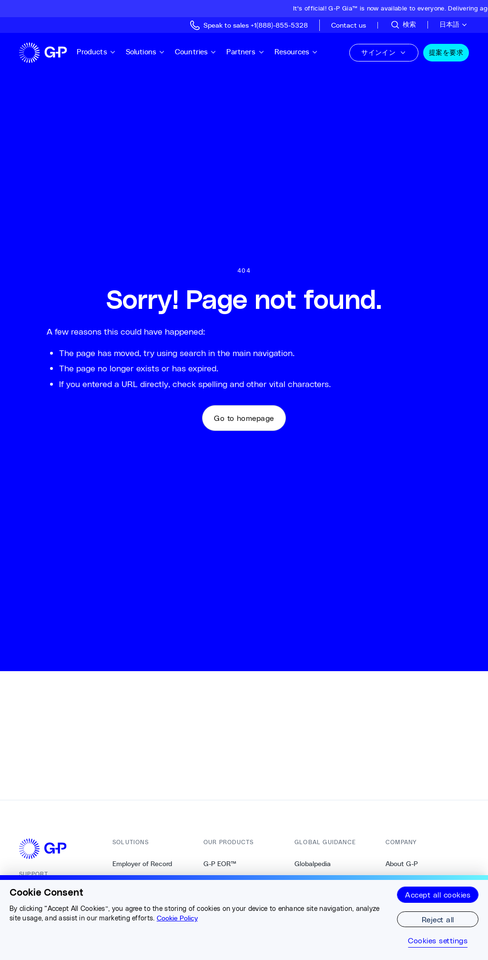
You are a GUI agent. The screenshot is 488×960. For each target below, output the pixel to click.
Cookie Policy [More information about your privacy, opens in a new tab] (177, 918)
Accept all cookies (437, 894)
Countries (196, 52)
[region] (244, 917)
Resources (296, 52)
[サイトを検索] (403, 25)
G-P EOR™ (219, 864)
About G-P (402, 864)
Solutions (145, 52)
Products (96, 52)
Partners (245, 52)
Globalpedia (313, 864)
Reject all (438, 919)
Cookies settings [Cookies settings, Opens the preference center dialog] (438, 940)
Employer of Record (142, 864)
